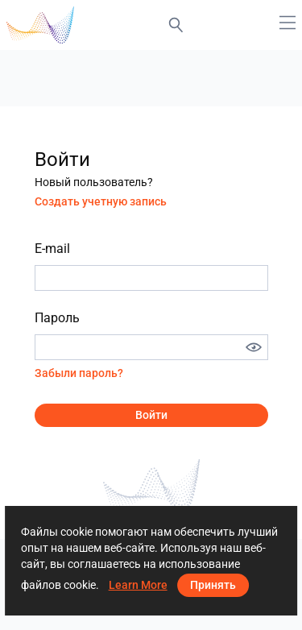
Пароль (57, 317)
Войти (151, 414)
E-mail (52, 248)
